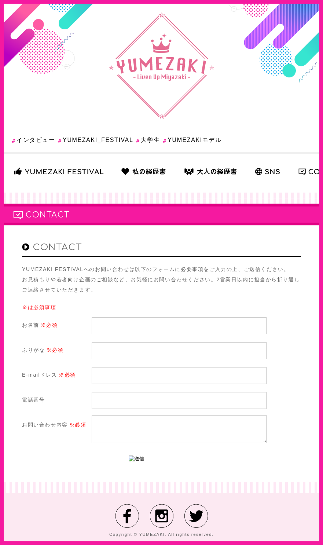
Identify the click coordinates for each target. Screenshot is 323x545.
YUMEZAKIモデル (194, 140)
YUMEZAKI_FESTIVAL (98, 140)
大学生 (150, 140)
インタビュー (35, 140)
